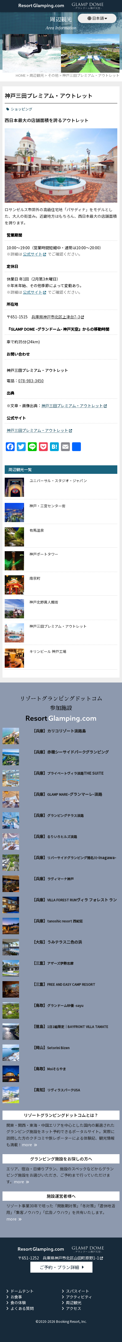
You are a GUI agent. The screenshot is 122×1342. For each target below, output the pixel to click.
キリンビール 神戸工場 (48, 651)
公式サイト (32, 254)
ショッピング (21, 109)
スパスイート (77, 1291)
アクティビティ (79, 1296)
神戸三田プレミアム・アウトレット (72, 405)
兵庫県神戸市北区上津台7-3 (55, 316)
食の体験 (18, 1302)
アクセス (73, 1308)
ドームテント (22, 1291)
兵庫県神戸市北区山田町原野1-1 (71, 1258)
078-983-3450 (31, 380)
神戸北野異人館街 (44, 602)
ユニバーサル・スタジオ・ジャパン (58, 480)
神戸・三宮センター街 (47, 505)
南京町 (35, 578)
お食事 (16, 1296)
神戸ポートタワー (44, 554)
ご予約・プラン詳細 (59, 1267)
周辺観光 (73, 1302)
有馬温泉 (37, 530)
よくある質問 (22, 1308)
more (27, 1144)
